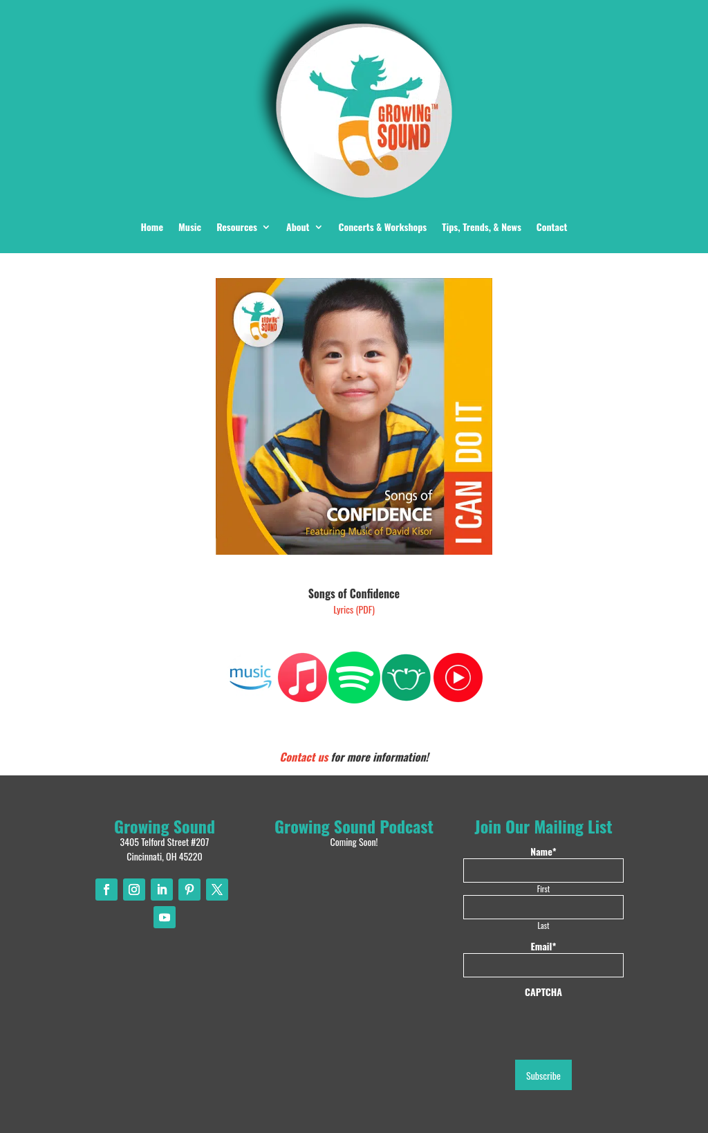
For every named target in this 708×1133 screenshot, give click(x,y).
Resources (236, 226)
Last (544, 925)
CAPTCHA (543, 992)
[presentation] (568, 1026)
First (543, 888)
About (298, 226)
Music (189, 226)
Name (543, 851)
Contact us (303, 756)
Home (152, 226)
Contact (552, 226)
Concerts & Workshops (383, 226)
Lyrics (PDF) (354, 609)
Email (544, 946)
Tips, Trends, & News (481, 226)
